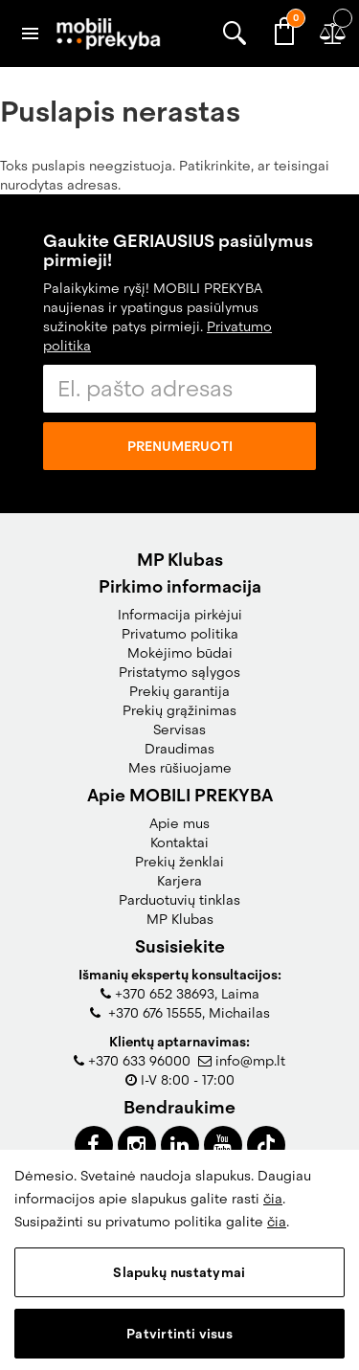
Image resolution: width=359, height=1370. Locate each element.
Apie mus (179, 823)
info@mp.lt (250, 1060)
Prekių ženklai (179, 861)
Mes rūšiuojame (180, 767)
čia (272, 1198)
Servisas (179, 729)
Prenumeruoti (180, 446)
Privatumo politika (180, 633)
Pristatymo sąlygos (179, 672)
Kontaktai (179, 842)
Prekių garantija (179, 691)
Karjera (179, 880)
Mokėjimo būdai (180, 653)
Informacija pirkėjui (180, 614)
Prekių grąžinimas (179, 710)
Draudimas (179, 748)
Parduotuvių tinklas (179, 900)
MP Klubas (179, 919)
